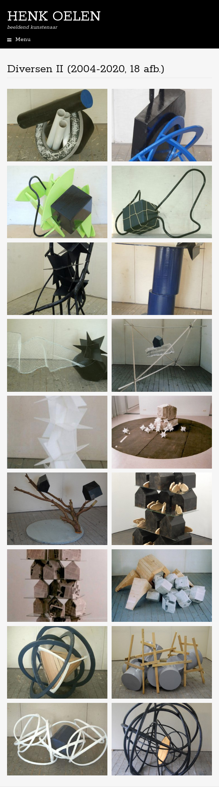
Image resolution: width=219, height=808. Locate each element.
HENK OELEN (54, 16)
